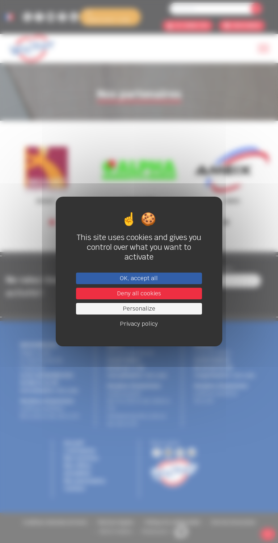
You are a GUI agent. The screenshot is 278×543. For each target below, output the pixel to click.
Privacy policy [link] (139, 324)
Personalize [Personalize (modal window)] (139, 308)
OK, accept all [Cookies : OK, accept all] (139, 278)
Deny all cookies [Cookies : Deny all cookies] (139, 293)
